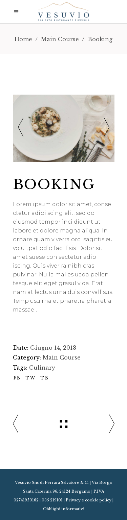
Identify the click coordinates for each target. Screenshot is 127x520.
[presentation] (20, 128)
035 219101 (52, 500)
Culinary (42, 367)
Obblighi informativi (63, 508)
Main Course (60, 39)
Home (23, 39)
